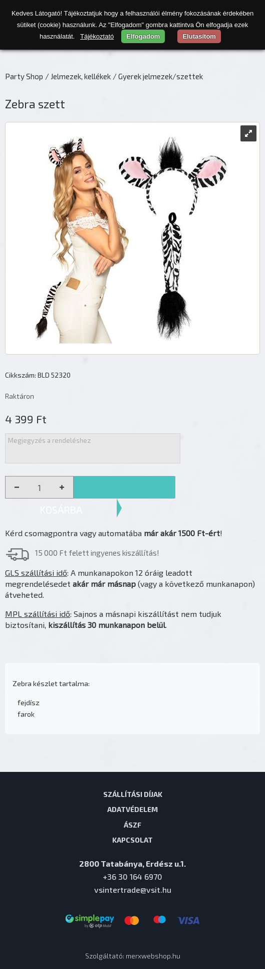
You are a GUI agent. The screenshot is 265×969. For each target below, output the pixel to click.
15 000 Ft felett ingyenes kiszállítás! (97, 552)
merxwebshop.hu (153, 955)
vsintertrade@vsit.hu (132, 889)
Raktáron (19, 396)
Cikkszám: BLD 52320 (38, 375)
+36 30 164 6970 (132, 876)
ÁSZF (132, 824)
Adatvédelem (132, 809)
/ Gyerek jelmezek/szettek (158, 76)
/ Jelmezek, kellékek (78, 76)
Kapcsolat (132, 839)
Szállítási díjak (132, 793)
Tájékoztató (97, 36)
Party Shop (24, 76)
